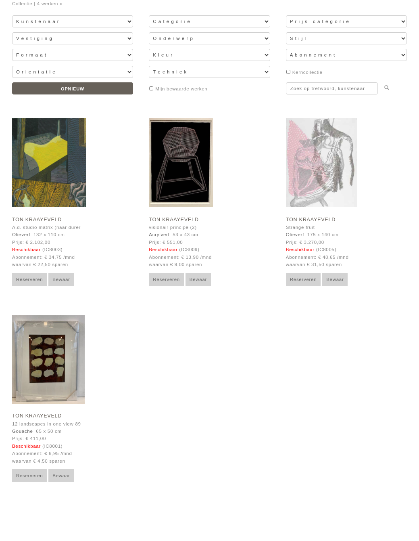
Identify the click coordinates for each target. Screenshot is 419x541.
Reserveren (29, 279)
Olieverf (21, 234)
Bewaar (61, 279)
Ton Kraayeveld (37, 219)
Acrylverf (159, 234)
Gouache (22, 431)
